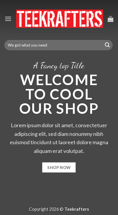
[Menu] (8, 18)
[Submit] (107, 45)
